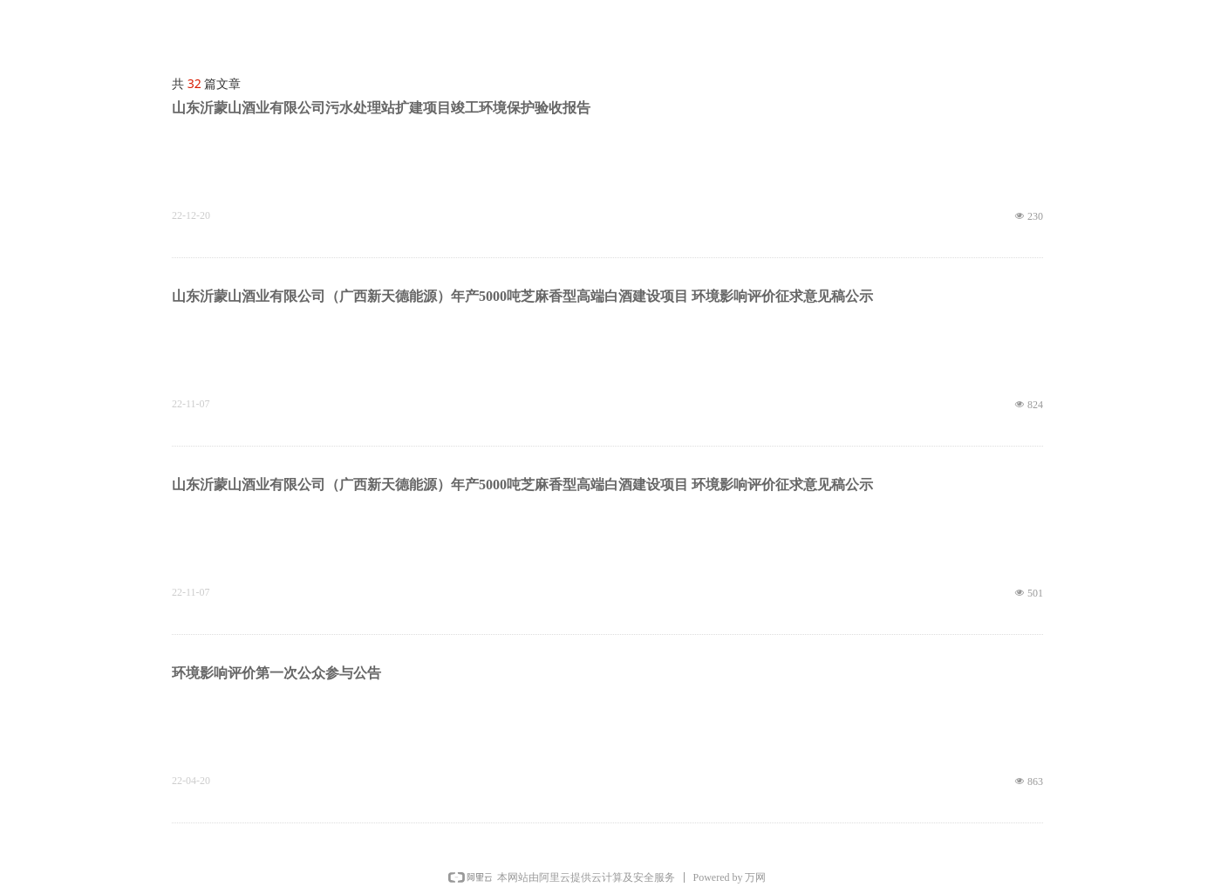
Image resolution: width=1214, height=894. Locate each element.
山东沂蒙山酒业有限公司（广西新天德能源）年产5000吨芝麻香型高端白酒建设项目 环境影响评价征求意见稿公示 (522, 296)
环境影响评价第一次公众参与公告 (276, 672)
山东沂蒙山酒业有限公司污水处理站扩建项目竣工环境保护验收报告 (381, 107)
